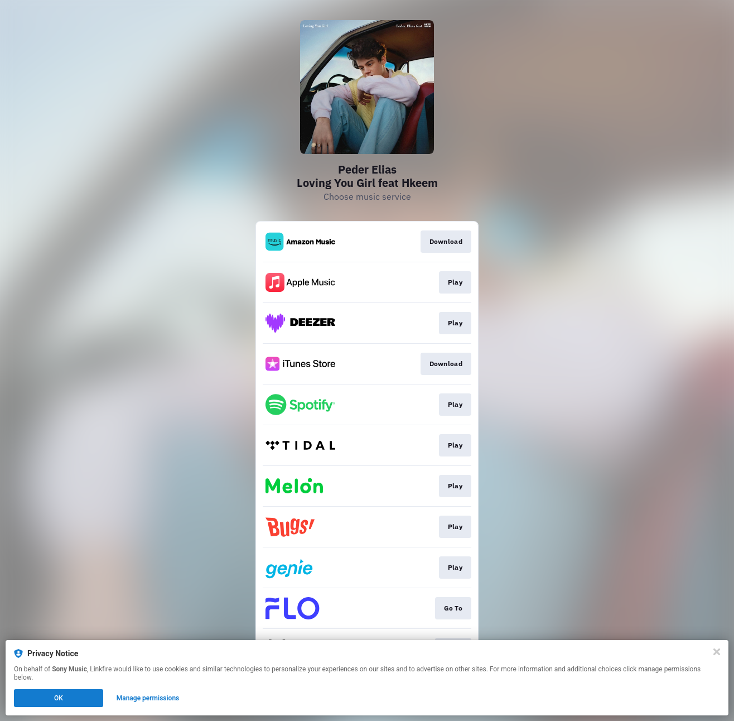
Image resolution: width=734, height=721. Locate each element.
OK (58, 698)
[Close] (717, 652)
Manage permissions (148, 698)
